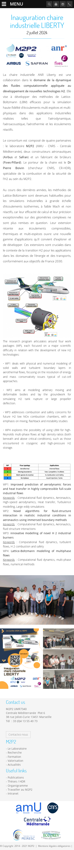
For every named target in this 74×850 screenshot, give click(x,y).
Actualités (14, 764)
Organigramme (18, 785)
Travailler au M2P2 (20, 789)
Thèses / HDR (16, 781)
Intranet (13, 793)
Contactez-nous (18, 734)
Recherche (15, 752)
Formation (14, 757)
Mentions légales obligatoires (54, 845)
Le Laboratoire (17, 748)
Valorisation (15, 760)
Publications (16, 777)
